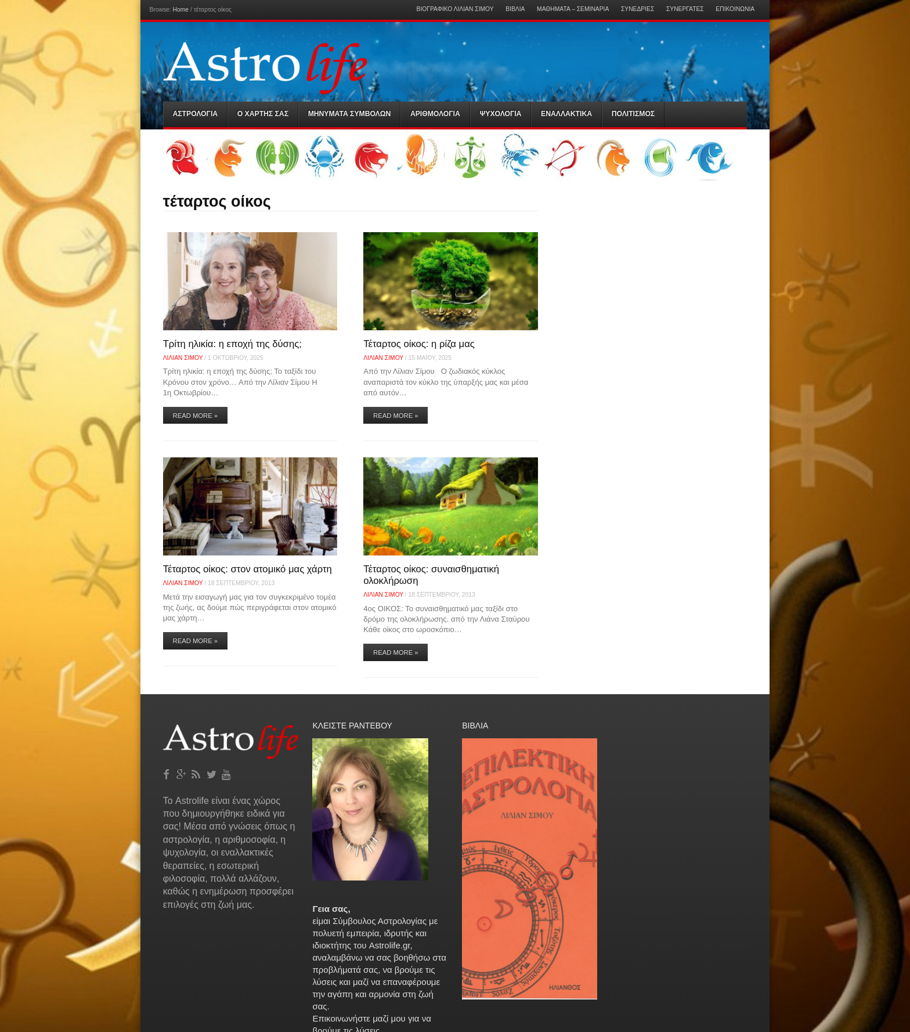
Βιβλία (515, 9)
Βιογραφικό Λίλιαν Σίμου (455, 9)
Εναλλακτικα (566, 114)
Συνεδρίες (637, 9)
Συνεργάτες (685, 9)
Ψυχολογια (500, 114)
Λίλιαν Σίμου (183, 358)
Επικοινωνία (735, 9)
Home (181, 9)
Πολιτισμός (633, 114)
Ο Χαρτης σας (262, 114)
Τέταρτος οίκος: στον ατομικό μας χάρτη (247, 569)
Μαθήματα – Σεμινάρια (573, 9)
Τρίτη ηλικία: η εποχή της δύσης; (232, 343)
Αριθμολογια (435, 114)
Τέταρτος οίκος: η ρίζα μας (419, 343)
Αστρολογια (195, 114)
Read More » (195, 415)
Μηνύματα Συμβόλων (349, 114)
